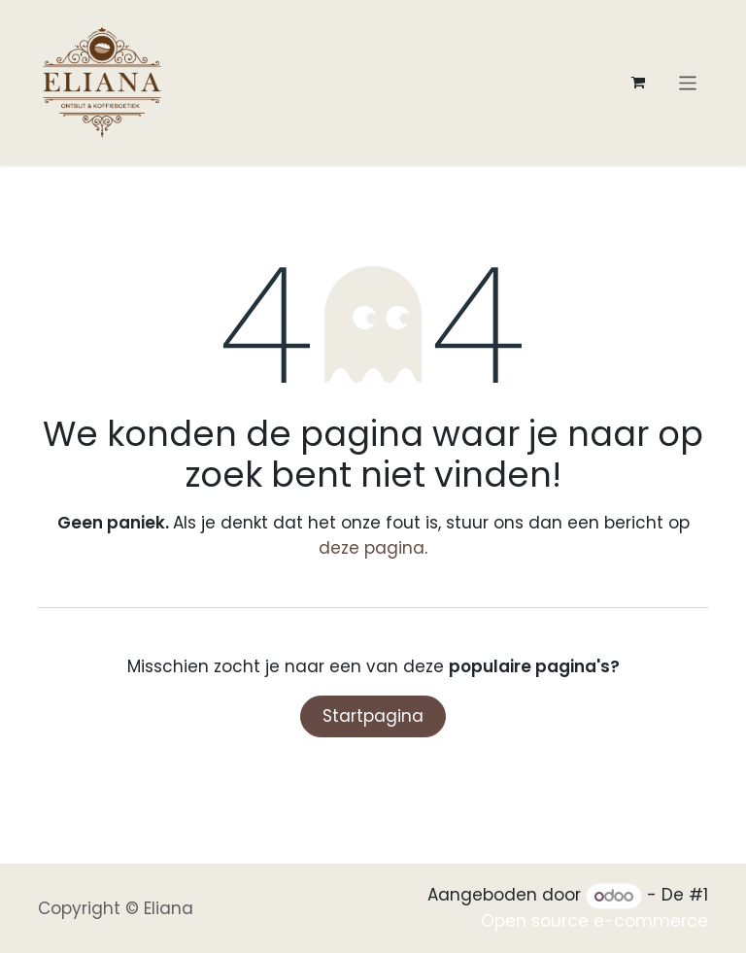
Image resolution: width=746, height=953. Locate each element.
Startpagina (373, 716)
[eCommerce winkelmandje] (638, 82)
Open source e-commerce (594, 921)
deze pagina (371, 548)
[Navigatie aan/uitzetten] (688, 82)
